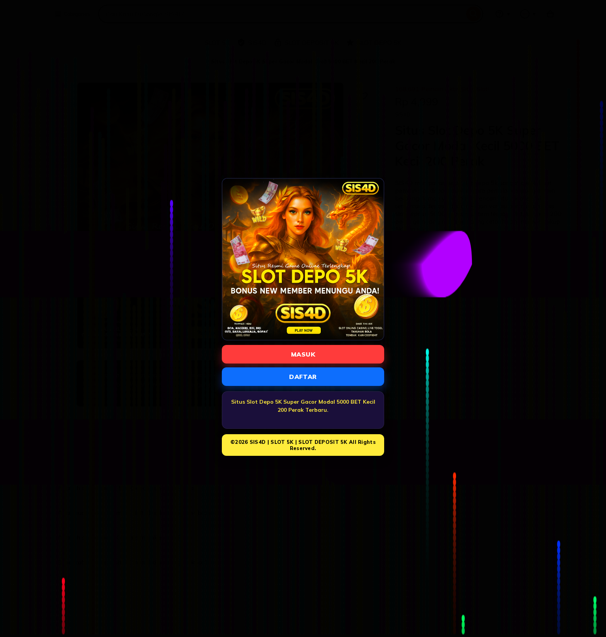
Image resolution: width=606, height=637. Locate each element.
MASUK (303, 354)
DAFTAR (303, 377)
